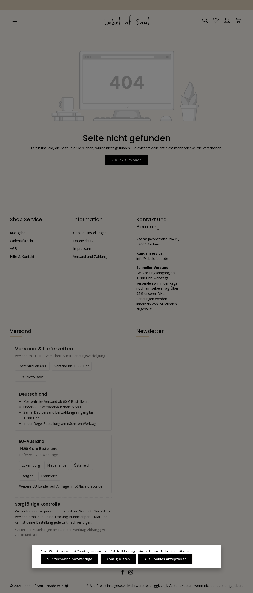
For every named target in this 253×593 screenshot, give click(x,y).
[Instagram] (130, 573)
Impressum (82, 248)
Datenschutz (83, 240)
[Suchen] (205, 20)
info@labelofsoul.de (152, 258)
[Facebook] (123, 573)
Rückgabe (17, 232)
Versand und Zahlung (90, 256)
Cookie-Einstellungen (89, 232)
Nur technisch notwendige (69, 559)
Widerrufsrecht (21, 240)
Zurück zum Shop (126, 160)
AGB (13, 248)
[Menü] (15, 20)
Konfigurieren (118, 559)
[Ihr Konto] (227, 20)
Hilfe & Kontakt (22, 256)
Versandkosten (180, 585)
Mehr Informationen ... (176, 551)
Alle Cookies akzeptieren (165, 559)
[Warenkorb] (238, 20)
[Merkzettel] (216, 20)
